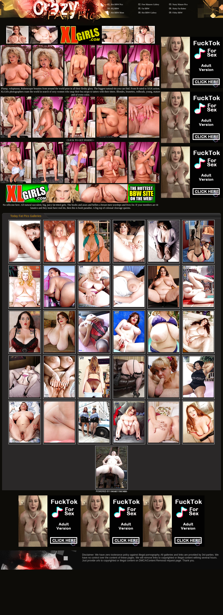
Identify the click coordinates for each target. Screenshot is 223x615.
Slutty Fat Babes (179, 8)
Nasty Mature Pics (180, 4)
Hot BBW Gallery (149, 13)
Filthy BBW (177, 13)
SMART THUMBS (118, 491)
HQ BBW (115, 8)
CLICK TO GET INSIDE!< (80, 140)
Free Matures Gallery (150, 4)
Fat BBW (145, 8)
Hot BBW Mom (117, 13)
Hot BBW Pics (117, 4)
